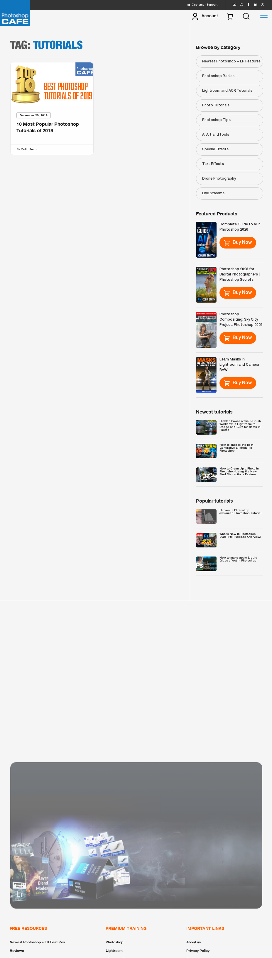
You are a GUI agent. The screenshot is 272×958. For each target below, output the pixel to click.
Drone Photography (219, 178)
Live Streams (213, 193)
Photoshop (114, 942)
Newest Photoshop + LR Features (231, 61)
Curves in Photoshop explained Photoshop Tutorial (240, 512)
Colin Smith (29, 149)
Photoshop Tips (216, 120)
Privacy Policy (198, 950)
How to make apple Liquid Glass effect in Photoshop (238, 559)
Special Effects (215, 149)
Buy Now (238, 243)
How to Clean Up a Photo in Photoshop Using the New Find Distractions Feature (239, 471)
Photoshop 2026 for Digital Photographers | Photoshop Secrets (239, 274)
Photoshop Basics (218, 76)
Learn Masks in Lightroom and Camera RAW (239, 365)
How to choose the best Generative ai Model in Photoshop (236, 448)
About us (193, 942)
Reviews (17, 950)
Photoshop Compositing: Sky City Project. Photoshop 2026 (241, 319)
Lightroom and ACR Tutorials (227, 90)
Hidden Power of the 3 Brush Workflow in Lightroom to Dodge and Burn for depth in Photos (240, 425)
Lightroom (114, 950)
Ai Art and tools (215, 134)
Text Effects (213, 164)
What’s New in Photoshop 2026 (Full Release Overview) (240, 535)
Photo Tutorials (215, 105)
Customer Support (202, 5)
